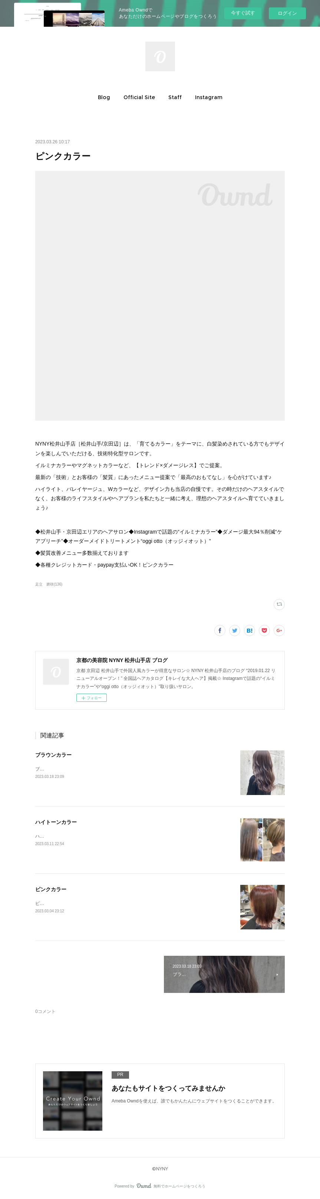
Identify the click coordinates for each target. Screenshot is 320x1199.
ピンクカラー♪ (49, 903)
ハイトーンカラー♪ (54, 836)
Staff (175, 97)
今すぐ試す (243, 13)
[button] (104, 97)
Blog (104, 97)
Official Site (139, 97)
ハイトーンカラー (56, 822)
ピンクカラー (50, 889)
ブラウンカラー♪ (52, 769)
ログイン (287, 13)
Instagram (208, 97)
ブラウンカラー (53, 755)
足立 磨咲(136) (48, 584)
